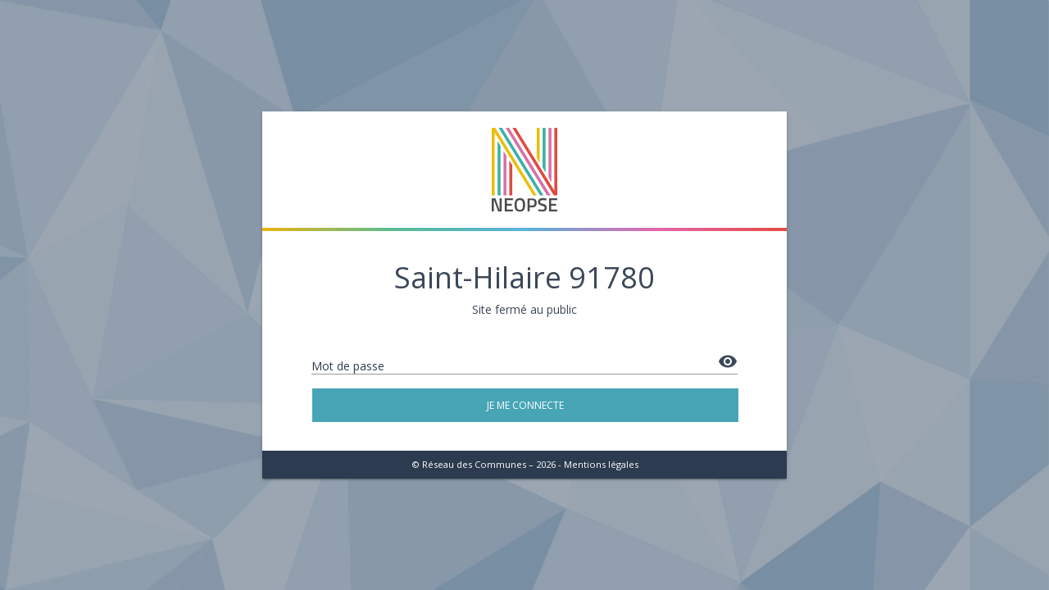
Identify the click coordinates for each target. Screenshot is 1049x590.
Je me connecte (525, 405)
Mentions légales (601, 464)
